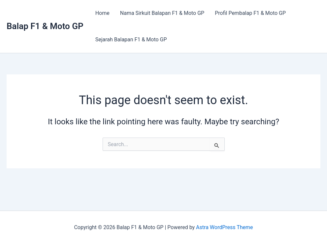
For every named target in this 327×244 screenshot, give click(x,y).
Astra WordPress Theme (224, 227)
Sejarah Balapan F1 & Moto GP (131, 39)
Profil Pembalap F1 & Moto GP (250, 13)
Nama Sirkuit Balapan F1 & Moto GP (162, 13)
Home (102, 13)
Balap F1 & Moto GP (45, 26)
